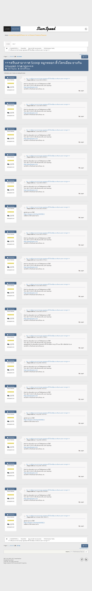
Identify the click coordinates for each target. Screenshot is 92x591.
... (9, 56)
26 (11, 56)
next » (86, 54)
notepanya (11, 77)
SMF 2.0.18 (6, 558)
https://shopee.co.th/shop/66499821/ (34, 214)
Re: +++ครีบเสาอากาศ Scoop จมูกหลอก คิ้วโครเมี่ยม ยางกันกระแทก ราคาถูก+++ (48, 78)
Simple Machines (17, 558)
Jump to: (68, 551)
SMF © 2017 (11, 558)
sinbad (11, 560)
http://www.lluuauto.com (31, 87)
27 (13, 56)
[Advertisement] (46, 12)
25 (10, 56)
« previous (82, 54)
